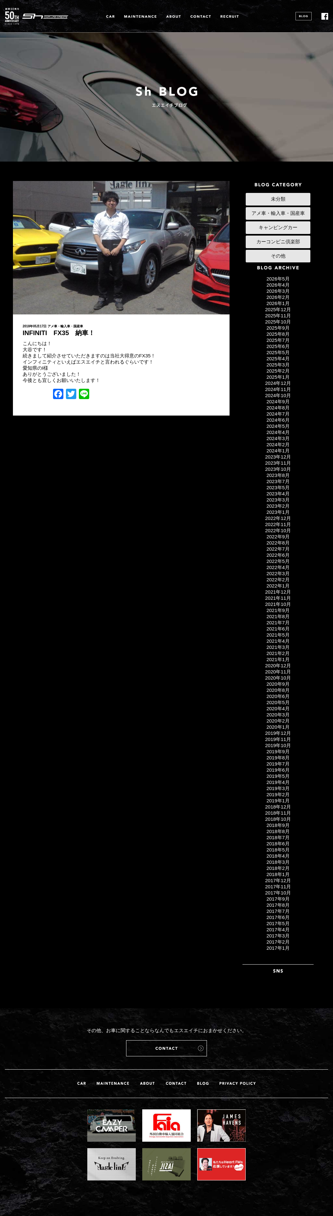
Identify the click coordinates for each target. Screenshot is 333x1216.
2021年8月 (278, 616)
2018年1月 (278, 874)
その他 (278, 256)
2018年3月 (278, 862)
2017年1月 (278, 948)
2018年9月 (278, 825)
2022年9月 (278, 536)
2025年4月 (278, 358)
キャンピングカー (278, 227)
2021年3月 (278, 647)
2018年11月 (278, 813)
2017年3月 (278, 935)
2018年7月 (278, 837)
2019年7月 (278, 764)
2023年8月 (278, 475)
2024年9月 (278, 401)
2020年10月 (278, 678)
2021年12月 (278, 592)
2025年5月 (278, 352)
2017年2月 (278, 942)
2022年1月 (278, 585)
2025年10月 (278, 321)
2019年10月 (278, 745)
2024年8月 (278, 407)
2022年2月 (278, 579)
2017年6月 (278, 917)
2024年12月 (278, 383)
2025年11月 (278, 315)
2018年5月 (278, 849)
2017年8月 (278, 905)
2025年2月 (278, 371)
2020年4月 (278, 708)
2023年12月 (278, 457)
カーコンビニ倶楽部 (278, 241)
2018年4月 (278, 856)
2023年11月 (278, 463)
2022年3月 (278, 573)
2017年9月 (278, 899)
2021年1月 (278, 659)
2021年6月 (278, 628)
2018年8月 (278, 831)
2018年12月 (278, 806)
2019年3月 (278, 788)
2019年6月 (278, 770)
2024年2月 (278, 444)
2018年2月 (278, 868)
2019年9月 (278, 751)
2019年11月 (278, 739)
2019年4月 (278, 782)
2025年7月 (278, 340)
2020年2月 (278, 721)
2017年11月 (278, 886)
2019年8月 (278, 757)
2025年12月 (278, 309)
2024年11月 (278, 389)
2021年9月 (278, 610)
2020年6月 (278, 696)
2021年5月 (278, 635)
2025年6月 (278, 346)
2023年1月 (278, 512)
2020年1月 (278, 727)
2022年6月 (278, 555)
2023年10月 (278, 469)
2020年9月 (278, 684)
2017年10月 (278, 892)
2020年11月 (278, 671)
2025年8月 (278, 334)
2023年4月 (278, 493)
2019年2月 (278, 794)
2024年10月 (278, 395)
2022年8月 (278, 542)
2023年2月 (278, 506)
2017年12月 (278, 880)
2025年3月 (278, 364)
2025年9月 (278, 328)
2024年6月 (278, 420)
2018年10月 (278, 819)
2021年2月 (278, 653)
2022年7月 (278, 549)
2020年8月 (278, 690)
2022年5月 (278, 561)
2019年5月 (278, 776)
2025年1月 (278, 377)
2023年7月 (278, 481)
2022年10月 (278, 530)
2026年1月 (278, 303)
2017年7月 (278, 911)
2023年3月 (278, 499)
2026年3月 (278, 291)
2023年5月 (278, 487)
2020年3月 (278, 714)
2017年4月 (278, 929)
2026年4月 (278, 285)
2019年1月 (278, 800)
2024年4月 (278, 432)
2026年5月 (278, 278)
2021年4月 (278, 641)
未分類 (278, 199)
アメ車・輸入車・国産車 (65, 326)
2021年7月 (278, 622)
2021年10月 (278, 604)
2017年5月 (278, 923)
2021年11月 (278, 598)
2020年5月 (278, 702)
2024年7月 (278, 414)
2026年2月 (278, 297)
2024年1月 (278, 450)
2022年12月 (278, 518)
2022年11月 (278, 524)
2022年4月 (278, 567)
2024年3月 (278, 438)
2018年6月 (278, 843)
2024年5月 (278, 426)
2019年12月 (278, 733)
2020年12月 (278, 665)
